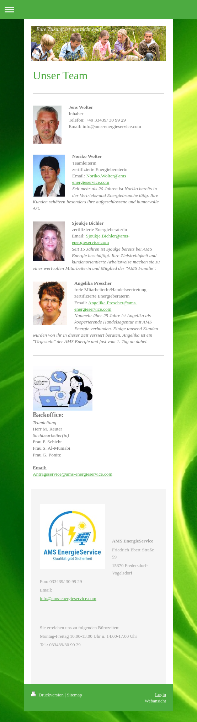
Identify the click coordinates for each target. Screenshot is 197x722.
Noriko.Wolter (100, 175)
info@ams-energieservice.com (68, 598)
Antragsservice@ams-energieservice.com (72, 474)
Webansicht (155, 701)
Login (160, 694)
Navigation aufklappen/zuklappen (98, 9)
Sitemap (74, 694)
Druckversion (48, 694)
